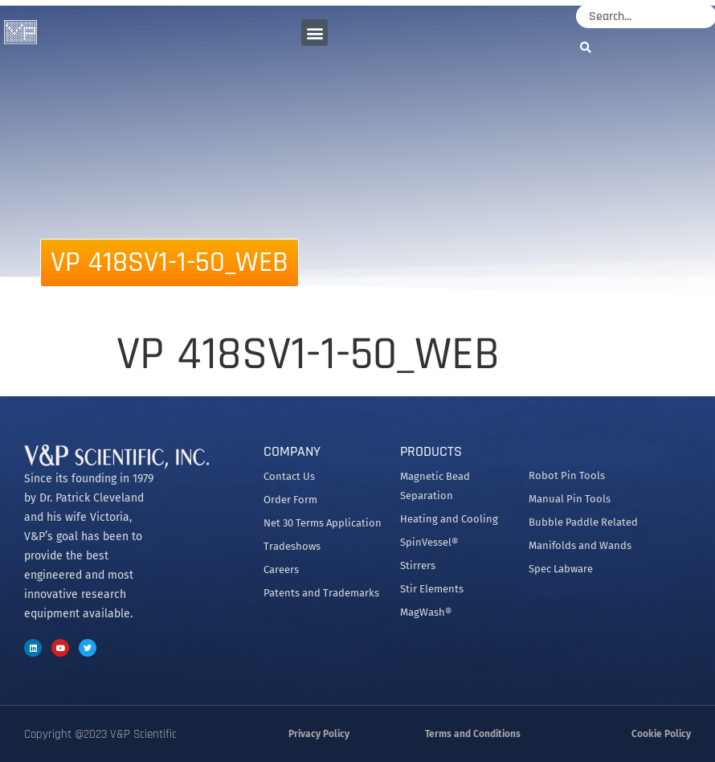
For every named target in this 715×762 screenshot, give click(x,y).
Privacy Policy (318, 733)
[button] (314, 32)
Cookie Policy (661, 733)
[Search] (589, 47)
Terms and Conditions (473, 733)
